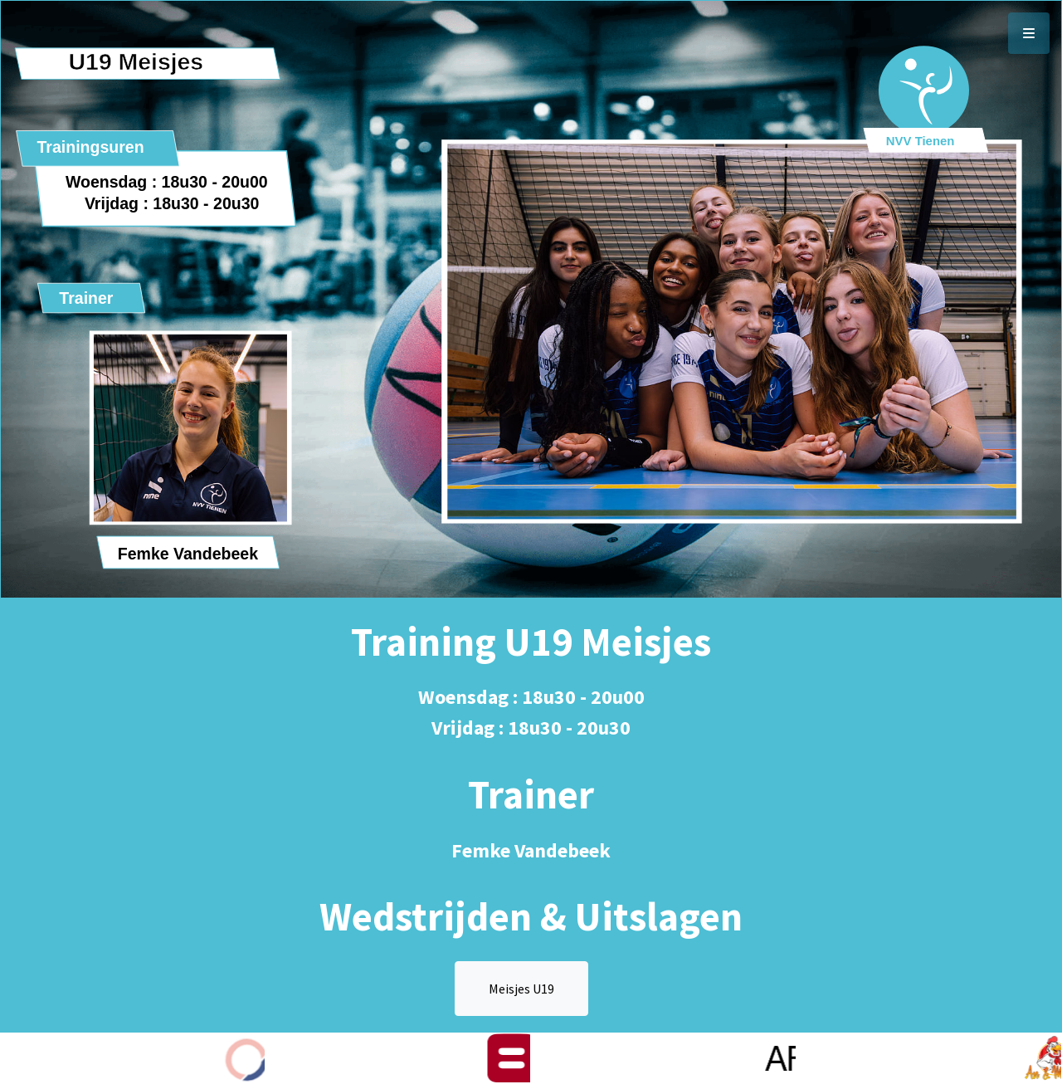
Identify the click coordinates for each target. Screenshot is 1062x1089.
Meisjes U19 (521, 988)
